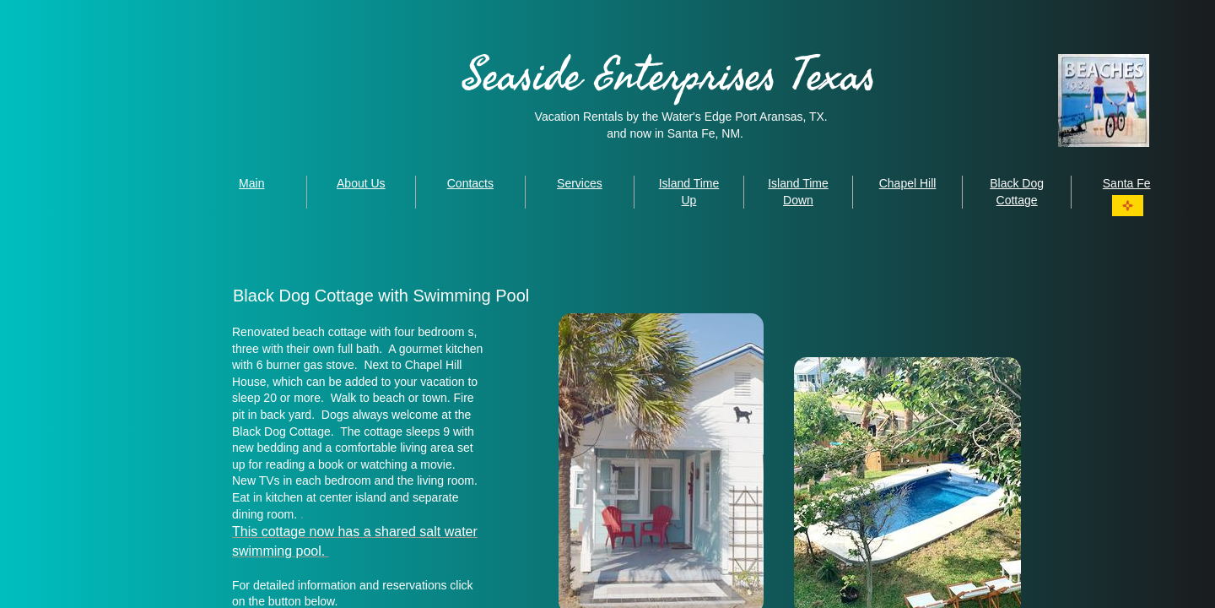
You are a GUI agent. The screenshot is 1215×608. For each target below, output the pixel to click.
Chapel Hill (908, 183)
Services (579, 183)
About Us (361, 183)
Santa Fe (1127, 183)
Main (251, 183)
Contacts (470, 183)
